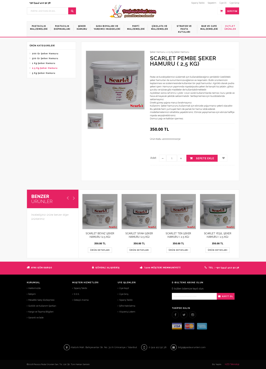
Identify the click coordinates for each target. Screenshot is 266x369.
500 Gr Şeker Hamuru (45, 58)
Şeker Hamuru (157, 52)
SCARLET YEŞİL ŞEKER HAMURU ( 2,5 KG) (217, 235)
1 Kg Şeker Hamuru (43, 63)
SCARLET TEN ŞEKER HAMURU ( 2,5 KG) (178, 235)
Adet (153, 157)
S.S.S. (76, 294)
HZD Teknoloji (232, 364)
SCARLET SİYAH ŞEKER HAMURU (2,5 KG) (139, 235)
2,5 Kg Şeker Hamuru (45, 68)
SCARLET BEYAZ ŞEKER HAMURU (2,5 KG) (100, 235)
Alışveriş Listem (127, 311)
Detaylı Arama (81, 300)
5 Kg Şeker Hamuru (43, 73)
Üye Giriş (123, 294)
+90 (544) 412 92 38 (39, 3)
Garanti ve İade (36, 317)
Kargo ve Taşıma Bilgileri (41, 311)
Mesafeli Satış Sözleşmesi (41, 300)
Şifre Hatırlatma (127, 306)
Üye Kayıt (124, 288)
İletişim (32, 294)
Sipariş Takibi (80, 288)
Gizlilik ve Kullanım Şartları (42, 306)
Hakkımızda (34, 288)
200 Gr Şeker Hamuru (45, 53)
